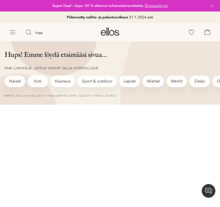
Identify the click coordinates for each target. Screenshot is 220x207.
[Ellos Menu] (13, 32)
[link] (110, 6)
